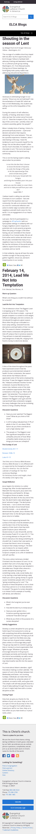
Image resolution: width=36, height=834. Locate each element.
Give (3, 775)
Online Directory (8, 770)
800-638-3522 (14, 790)
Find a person (7, 768)
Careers (5, 773)
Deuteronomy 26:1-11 (10, 449)
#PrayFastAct (16, 221)
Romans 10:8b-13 (8, 453)
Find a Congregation (9, 766)
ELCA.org (6, 2)
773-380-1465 (10, 795)
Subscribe (18, 802)
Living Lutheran (18, 2)
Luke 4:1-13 (6, 457)
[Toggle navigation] (27, 33)
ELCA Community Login (18, 808)
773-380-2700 (13, 792)
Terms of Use (27, 828)
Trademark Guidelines (10, 830)
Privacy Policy (16, 828)
